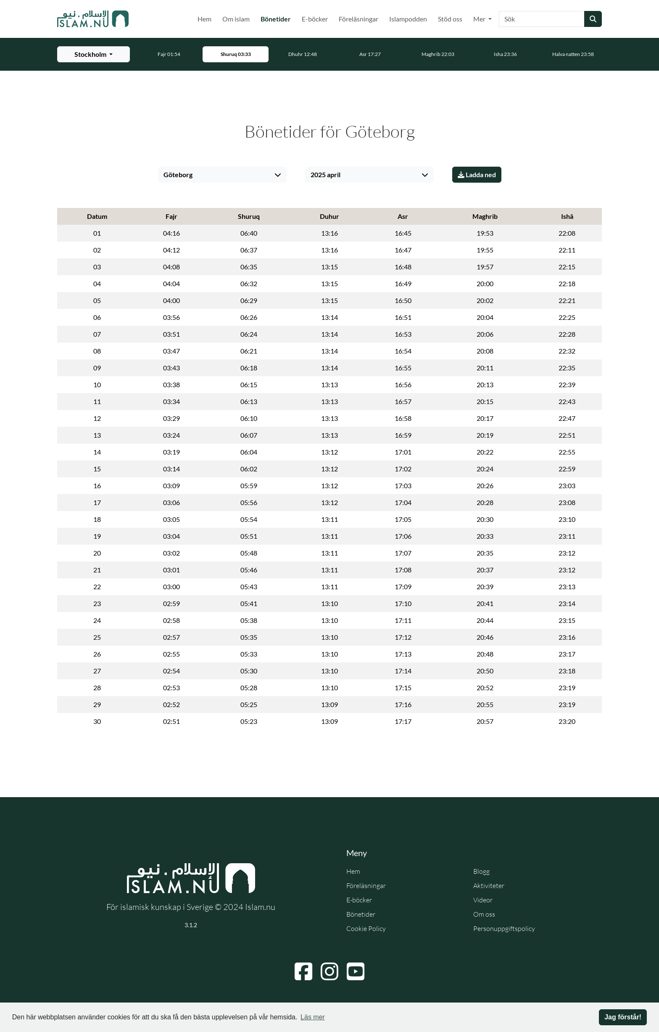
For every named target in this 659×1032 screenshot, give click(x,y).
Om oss (484, 914)
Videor (483, 900)
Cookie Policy (366, 928)
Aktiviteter (488, 885)
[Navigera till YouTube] (355, 971)
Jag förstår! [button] (622, 1017)
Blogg (481, 871)
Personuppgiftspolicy (504, 928)
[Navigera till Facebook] (303, 971)
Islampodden (408, 19)
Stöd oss (450, 19)
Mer (480, 19)
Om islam (236, 19)
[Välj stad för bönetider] (93, 54)
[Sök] (542, 19)
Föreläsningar (358, 19)
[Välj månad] (369, 175)
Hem (204, 19)
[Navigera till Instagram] (329, 971)
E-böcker (315, 19)
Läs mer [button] (313, 1017)
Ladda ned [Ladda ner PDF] (477, 174)
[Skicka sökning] (593, 19)
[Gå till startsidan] (93, 18)
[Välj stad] (222, 175)
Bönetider (277, 18)
